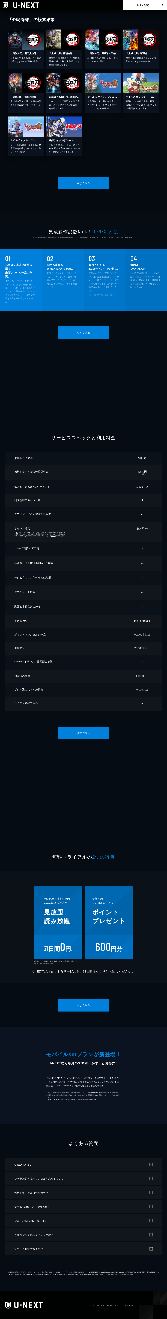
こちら (53, 536)
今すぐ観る (143, 5)
